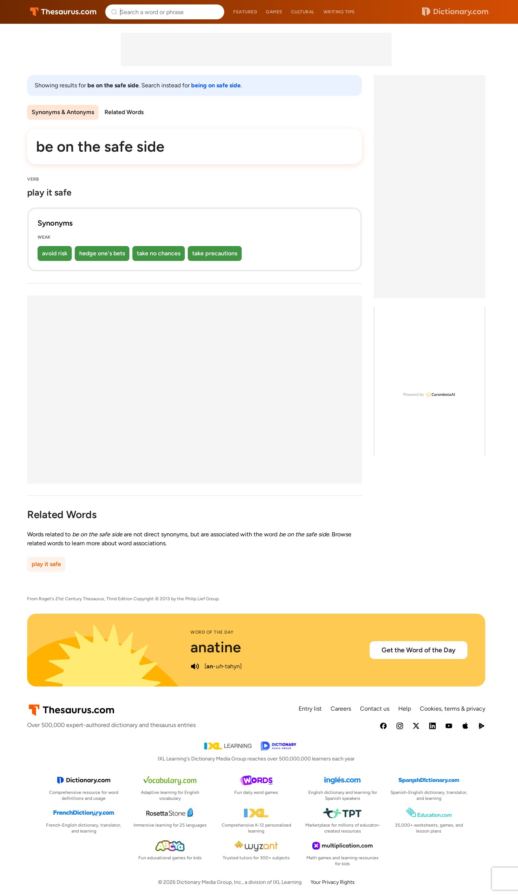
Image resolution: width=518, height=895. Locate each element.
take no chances (158, 253)
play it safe (46, 564)
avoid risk (54, 253)
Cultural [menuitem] (303, 11)
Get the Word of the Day (419, 650)
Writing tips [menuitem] (339, 11)
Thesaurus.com (63, 12)
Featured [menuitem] (245, 11)
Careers (341, 708)
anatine (215, 647)
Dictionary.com (455, 11)
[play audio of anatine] (194, 666)
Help (404, 708)
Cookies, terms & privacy (452, 708)
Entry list (310, 708)
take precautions (214, 253)
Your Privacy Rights (333, 882)
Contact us (374, 708)
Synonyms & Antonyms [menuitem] (63, 112)
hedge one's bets (102, 253)
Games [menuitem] (274, 11)
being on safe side (216, 85)
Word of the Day (212, 632)
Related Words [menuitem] (124, 112)
